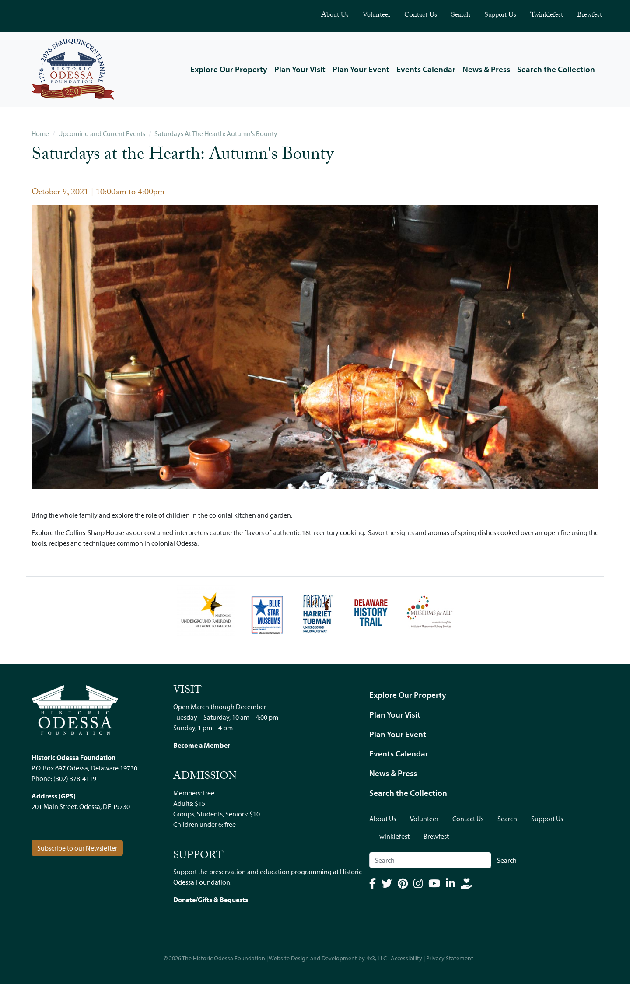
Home (40, 133)
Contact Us (420, 15)
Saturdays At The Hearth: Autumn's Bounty (215, 133)
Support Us (500, 15)
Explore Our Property (228, 69)
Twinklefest (546, 15)
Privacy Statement (449, 958)
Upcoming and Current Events (101, 133)
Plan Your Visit (300, 69)
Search (460, 15)
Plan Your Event (360, 69)
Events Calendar (425, 69)
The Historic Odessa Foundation (223, 958)
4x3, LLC (376, 958)
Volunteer (376, 15)
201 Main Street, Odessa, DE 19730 (81, 806)
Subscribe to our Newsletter (77, 848)
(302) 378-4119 (74, 778)
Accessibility (406, 958)
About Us (335, 15)
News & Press (486, 69)
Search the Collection (556, 69)
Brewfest (589, 15)
